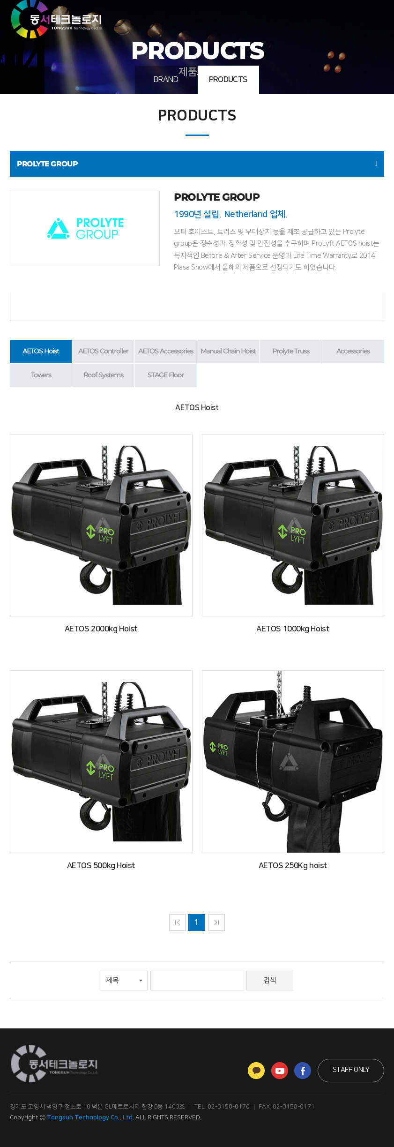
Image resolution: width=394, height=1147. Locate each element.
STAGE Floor (166, 375)
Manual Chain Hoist (228, 351)
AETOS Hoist (40, 351)
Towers (41, 375)
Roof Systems (103, 375)
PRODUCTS (228, 79)
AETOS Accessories (165, 351)
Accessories (353, 351)
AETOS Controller (103, 351)
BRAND (165, 79)
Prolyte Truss (290, 351)
